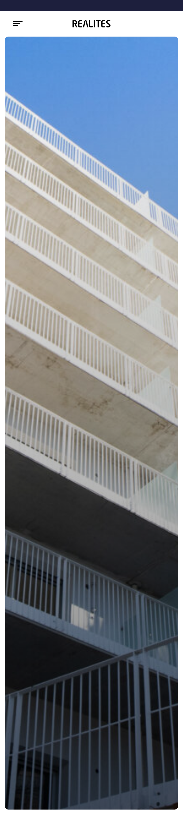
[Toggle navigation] (18, 23)
